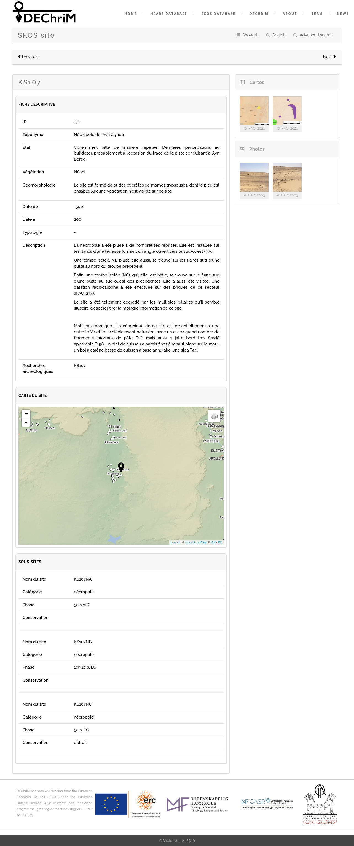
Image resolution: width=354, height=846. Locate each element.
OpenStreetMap (196, 542)
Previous (28, 56)
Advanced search (316, 35)
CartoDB (216, 542)
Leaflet (175, 542)
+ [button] (26, 414)
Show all (250, 35)
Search (279, 35)
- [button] (26, 422)
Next (329, 56)
